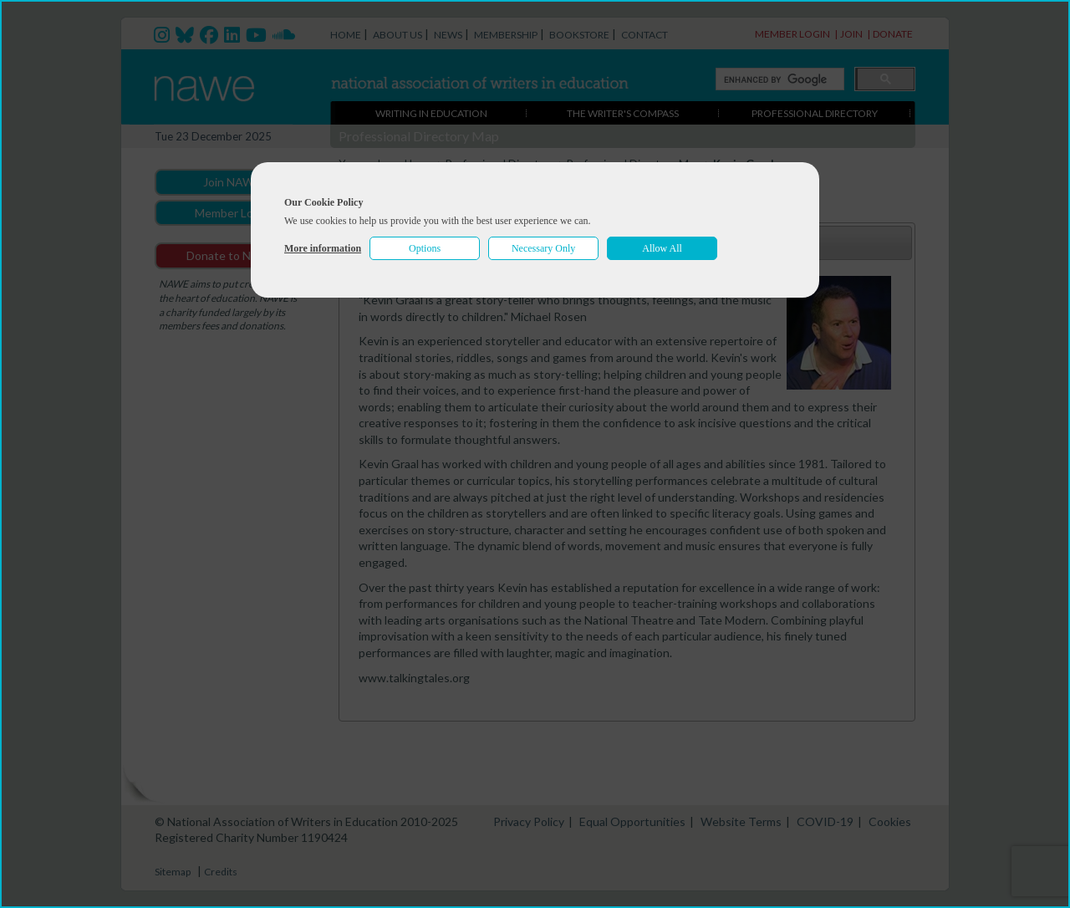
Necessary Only (543, 248)
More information (322, 248)
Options (425, 248)
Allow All (662, 248)
